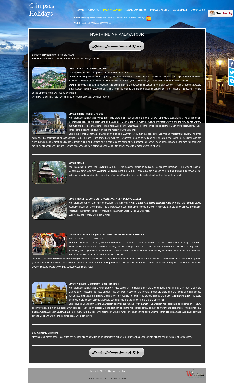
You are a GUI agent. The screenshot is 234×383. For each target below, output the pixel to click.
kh (92, 138)
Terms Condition (135, 10)
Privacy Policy (159, 10)
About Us (93, 10)
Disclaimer (180, 10)
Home (80, 10)
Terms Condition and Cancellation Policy (108, 378)
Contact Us (198, 10)
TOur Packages (112, 10)
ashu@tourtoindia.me (117, 17)
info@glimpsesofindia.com (94, 17)
